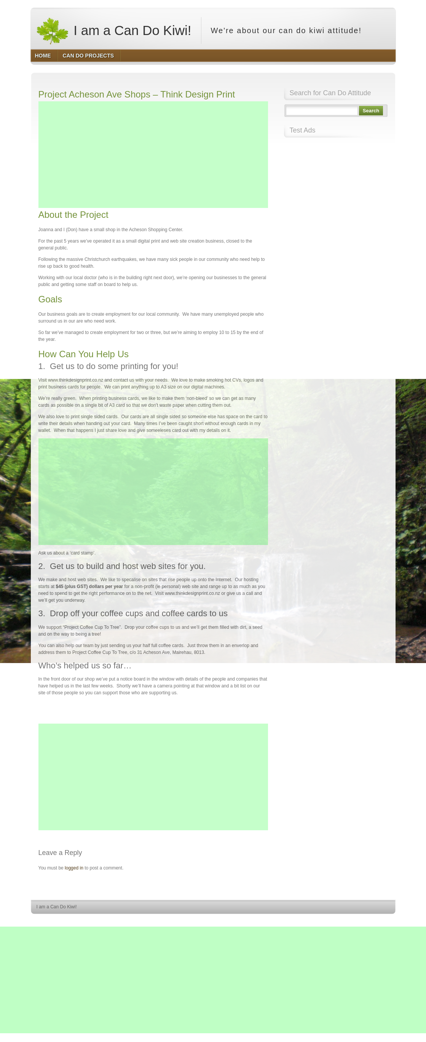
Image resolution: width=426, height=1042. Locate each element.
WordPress (339, 921)
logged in (74, 868)
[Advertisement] (153, 154)
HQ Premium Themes (375, 921)
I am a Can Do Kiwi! (113, 30)
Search (371, 110)
